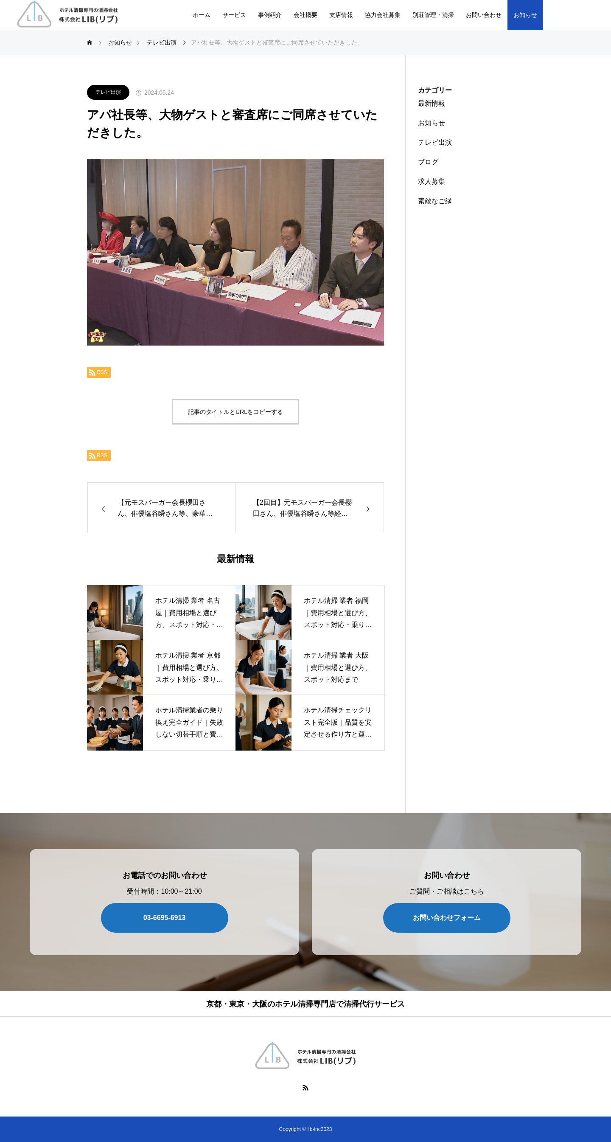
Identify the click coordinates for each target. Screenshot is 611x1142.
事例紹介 (270, 14)
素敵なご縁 (435, 201)
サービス (234, 14)
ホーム (201, 14)
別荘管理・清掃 (433, 14)
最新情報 (431, 103)
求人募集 (431, 181)
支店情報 (341, 14)
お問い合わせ (484, 14)
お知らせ (525, 14)
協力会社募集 (383, 14)
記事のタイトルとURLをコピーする (235, 411)
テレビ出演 (108, 92)
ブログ (428, 162)
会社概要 (305, 14)
